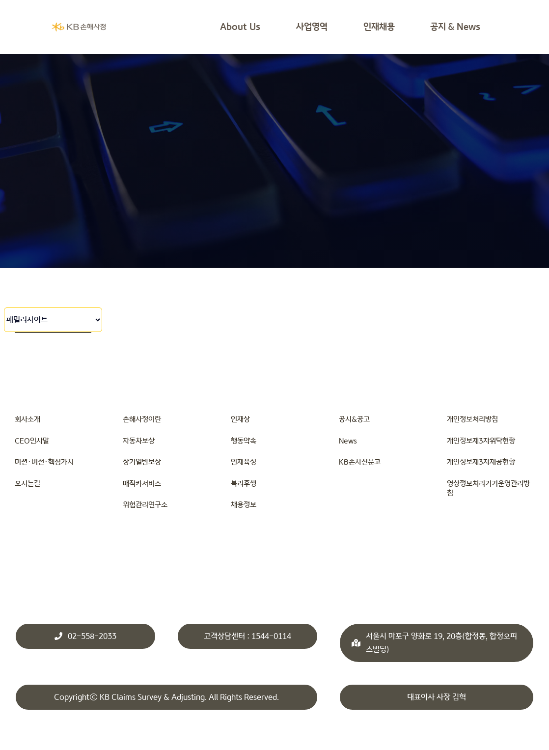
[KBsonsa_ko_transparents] (78, 25)
